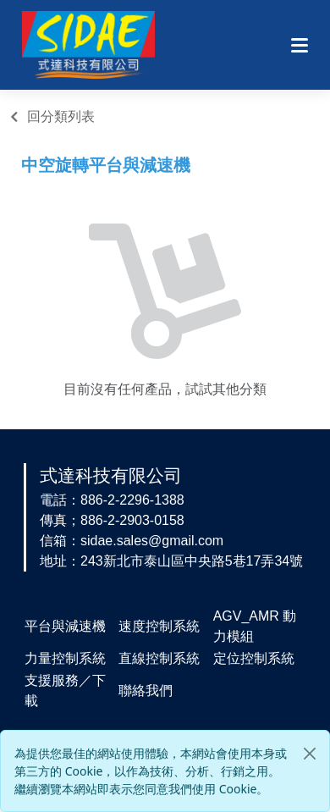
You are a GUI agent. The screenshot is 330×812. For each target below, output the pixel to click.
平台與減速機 (65, 626)
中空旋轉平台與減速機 (105, 165)
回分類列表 (61, 116)
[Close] (309, 753)
